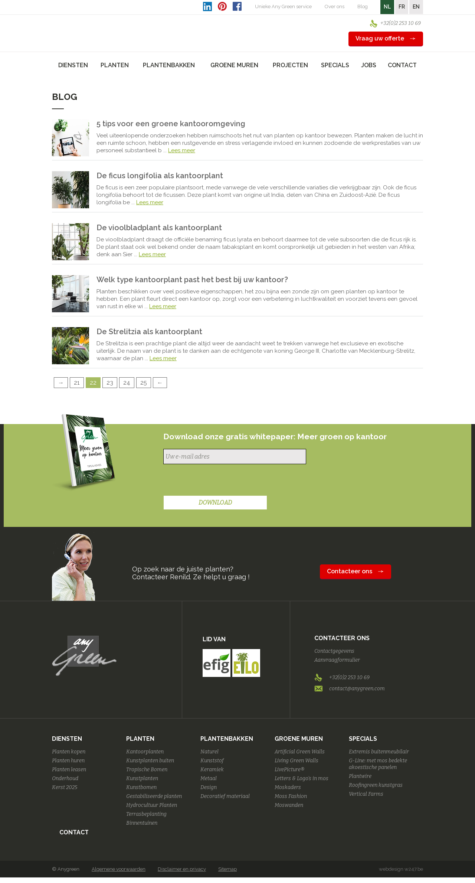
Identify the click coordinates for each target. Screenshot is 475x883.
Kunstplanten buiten (150, 760)
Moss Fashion (291, 796)
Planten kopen (68, 752)
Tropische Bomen (146, 769)
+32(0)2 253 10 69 (400, 23)
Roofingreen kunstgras (376, 785)
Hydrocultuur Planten (151, 805)
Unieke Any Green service (283, 6)
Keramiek (212, 769)
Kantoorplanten (145, 752)
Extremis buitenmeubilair (379, 752)
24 (126, 382)
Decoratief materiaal (225, 796)
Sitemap (227, 869)
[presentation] (219, 480)
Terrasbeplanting (146, 814)
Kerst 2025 (64, 787)
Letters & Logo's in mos (301, 778)
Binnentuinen (141, 823)
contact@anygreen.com (357, 688)
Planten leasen (69, 769)
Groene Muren (299, 738)
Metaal (208, 778)
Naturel (209, 752)
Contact (402, 65)
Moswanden (289, 805)
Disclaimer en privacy (182, 869)
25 (143, 382)
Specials (363, 738)
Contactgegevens (334, 651)
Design (208, 787)
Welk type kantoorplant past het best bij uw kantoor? (192, 279)
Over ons (334, 6)
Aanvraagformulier (337, 660)
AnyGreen (84, 26)
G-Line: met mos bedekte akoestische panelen (378, 763)
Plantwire (360, 776)
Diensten (67, 738)
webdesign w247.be (401, 869)
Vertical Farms (366, 794)
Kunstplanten (142, 778)
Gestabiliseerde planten (154, 796)
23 (110, 382)
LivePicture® (289, 769)
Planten (140, 738)
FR (402, 7)
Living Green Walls (296, 760)
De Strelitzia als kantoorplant (149, 331)
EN (416, 7)
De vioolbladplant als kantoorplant (159, 227)
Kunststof (212, 760)
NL (387, 7)
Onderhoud (65, 778)
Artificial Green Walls (300, 752)
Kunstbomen (141, 787)
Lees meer (181, 150)
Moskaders (288, 787)
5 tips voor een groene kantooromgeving (170, 123)
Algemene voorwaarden (118, 869)
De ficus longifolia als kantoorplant (159, 175)
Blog (362, 6)
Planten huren (68, 760)
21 (77, 382)
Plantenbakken (226, 738)
